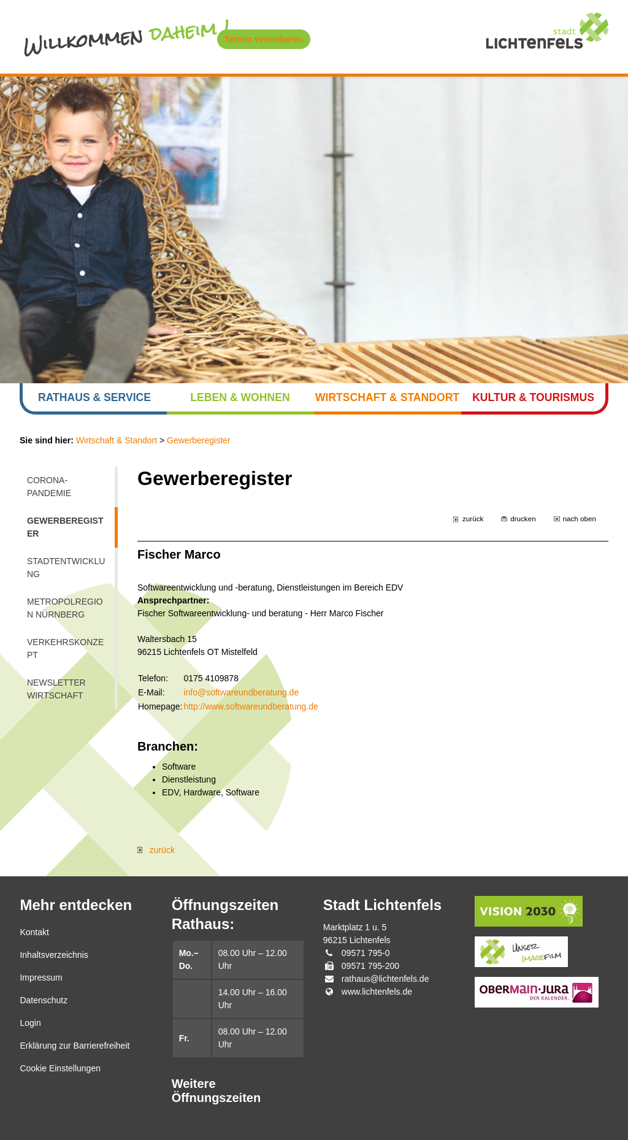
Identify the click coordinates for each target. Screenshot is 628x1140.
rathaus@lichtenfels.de (385, 979)
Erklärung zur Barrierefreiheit (74, 1045)
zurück (472, 518)
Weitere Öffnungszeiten (216, 1090)
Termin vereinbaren (264, 39)
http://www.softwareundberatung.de (250, 706)
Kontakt (34, 932)
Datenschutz (43, 1000)
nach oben (579, 518)
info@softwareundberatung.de (241, 692)
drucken (522, 518)
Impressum (41, 977)
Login (30, 1023)
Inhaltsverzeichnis (54, 955)
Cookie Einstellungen (60, 1068)
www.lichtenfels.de (377, 992)
